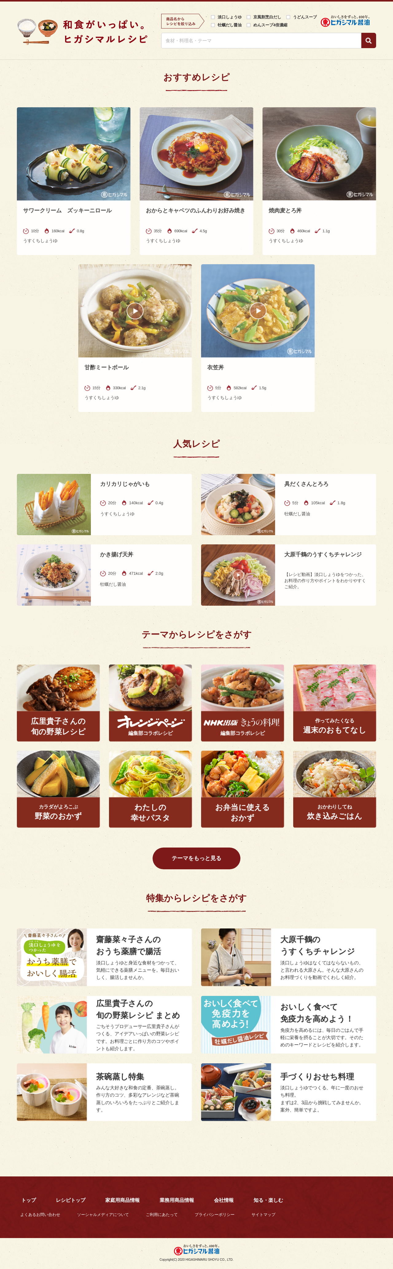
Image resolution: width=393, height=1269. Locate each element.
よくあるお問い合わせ (40, 1214)
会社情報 (224, 1200)
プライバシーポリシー (215, 1214)
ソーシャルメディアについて (103, 1214)
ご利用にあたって (162, 1214)
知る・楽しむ (268, 1200)
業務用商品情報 (177, 1200)
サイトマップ (263, 1214)
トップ (28, 1200)
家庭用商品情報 (122, 1200)
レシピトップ (70, 1200)
